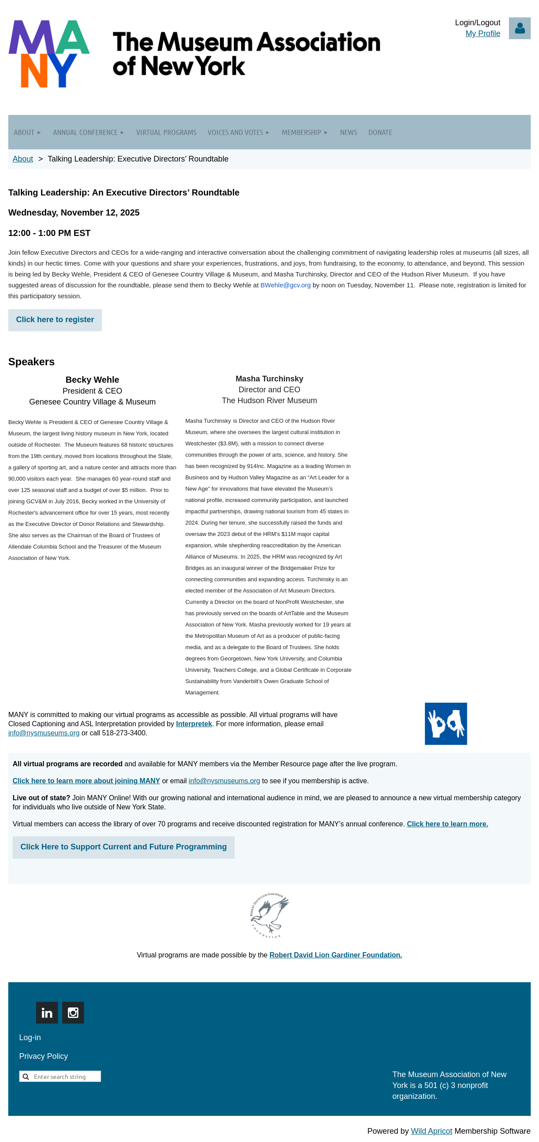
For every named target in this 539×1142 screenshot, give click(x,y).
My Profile (482, 33)
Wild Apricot (431, 1131)
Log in (520, 28)
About (23, 159)
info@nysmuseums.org (44, 733)
